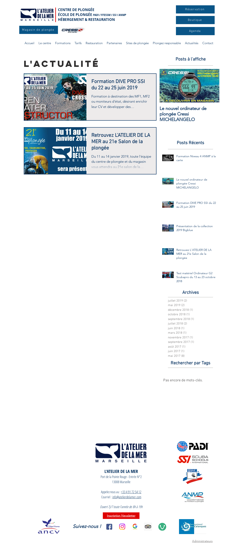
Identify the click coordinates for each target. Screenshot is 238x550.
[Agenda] (195, 31)
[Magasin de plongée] (38, 30)
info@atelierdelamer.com (126, 497)
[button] (63, 43)
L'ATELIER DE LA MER (121, 471)
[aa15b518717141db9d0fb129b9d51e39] (148, 527)
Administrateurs (202, 541)
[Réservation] (195, 9)
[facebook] (109, 527)
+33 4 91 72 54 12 (131, 491)
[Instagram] (122, 527)
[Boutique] (195, 20)
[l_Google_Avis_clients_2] (135, 527)
